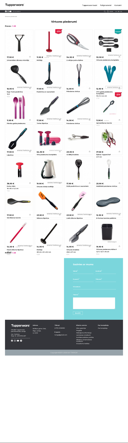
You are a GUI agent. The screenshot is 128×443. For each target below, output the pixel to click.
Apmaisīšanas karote (104, 148)
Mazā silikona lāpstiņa (15, 325)
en (118, 11)
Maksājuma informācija (83, 420)
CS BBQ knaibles (72, 192)
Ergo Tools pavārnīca (15, 104)
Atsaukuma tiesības (82, 431)
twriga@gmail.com (60, 422)
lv (116, 11)
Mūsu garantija (81, 415)
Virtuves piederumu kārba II (106, 324)
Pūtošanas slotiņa (73, 104)
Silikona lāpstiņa (43, 281)
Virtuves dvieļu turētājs (45, 236)
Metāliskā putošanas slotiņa (106, 236)
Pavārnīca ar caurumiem (46, 104)
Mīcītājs (39, 60)
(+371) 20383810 (59, 415)
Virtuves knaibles (72, 325)
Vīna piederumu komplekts (47, 192)
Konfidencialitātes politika (85, 425)
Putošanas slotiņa (73, 148)
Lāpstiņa (10, 192)
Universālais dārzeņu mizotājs (18, 60)
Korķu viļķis (11, 236)
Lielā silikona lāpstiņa (74, 281)
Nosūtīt (78, 400)
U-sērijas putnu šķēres (74, 60)
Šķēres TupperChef (103, 192)
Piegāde (79, 418)
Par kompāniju (103, 415)
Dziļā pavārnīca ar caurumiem (77, 236)
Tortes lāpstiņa (42, 148)
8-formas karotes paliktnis (106, 281)
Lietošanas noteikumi (83, 422)
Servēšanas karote (14, 280)
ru (121, 11)
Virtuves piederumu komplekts (107, 60)
